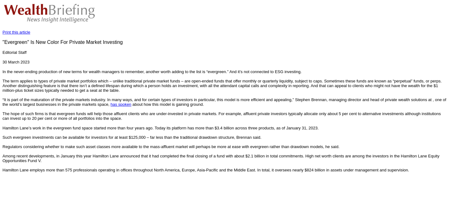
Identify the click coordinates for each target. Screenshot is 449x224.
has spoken (121, 104)
